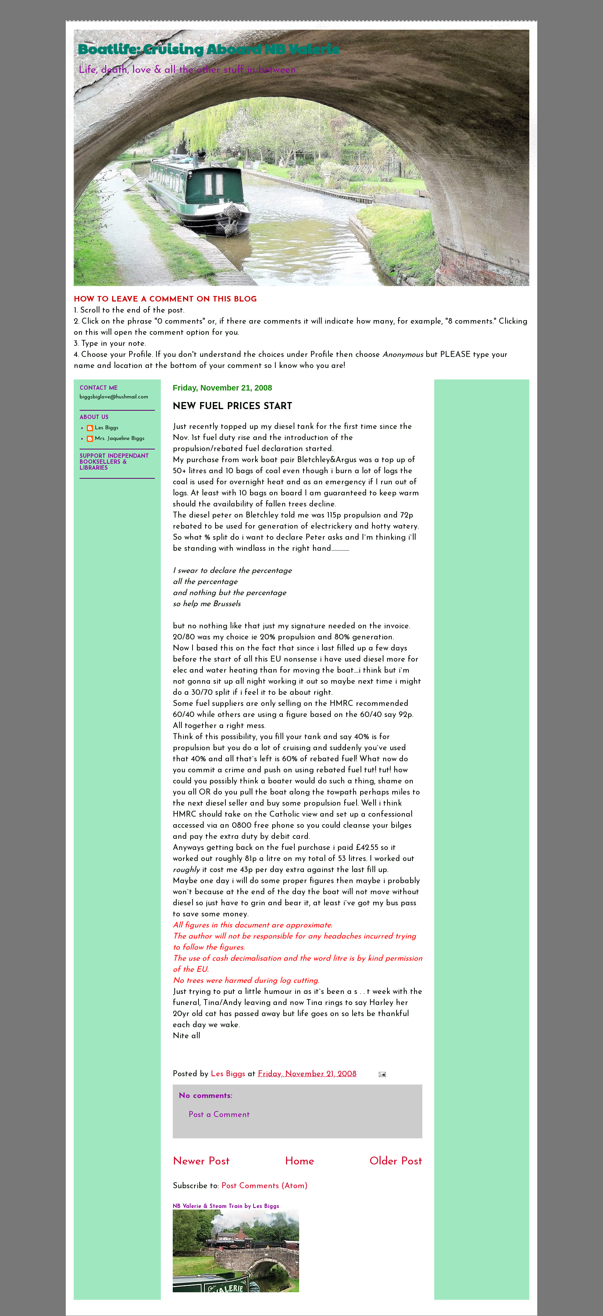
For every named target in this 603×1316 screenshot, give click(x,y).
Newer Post (201, 1161)
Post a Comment (219, 1115)
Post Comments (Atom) (264, 1186)
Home (299, 1161)
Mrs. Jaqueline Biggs (120, 439)
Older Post (395, 1161)
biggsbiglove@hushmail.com (114, 397)
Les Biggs (106, 428)
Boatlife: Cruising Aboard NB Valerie (209, 48)
